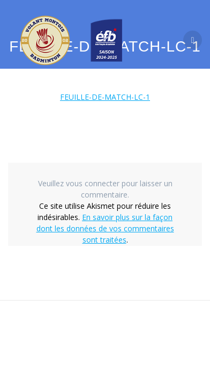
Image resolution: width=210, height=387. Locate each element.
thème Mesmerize (113, 350)
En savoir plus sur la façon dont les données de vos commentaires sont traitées (105, 228)
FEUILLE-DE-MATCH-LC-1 (105, 97)
